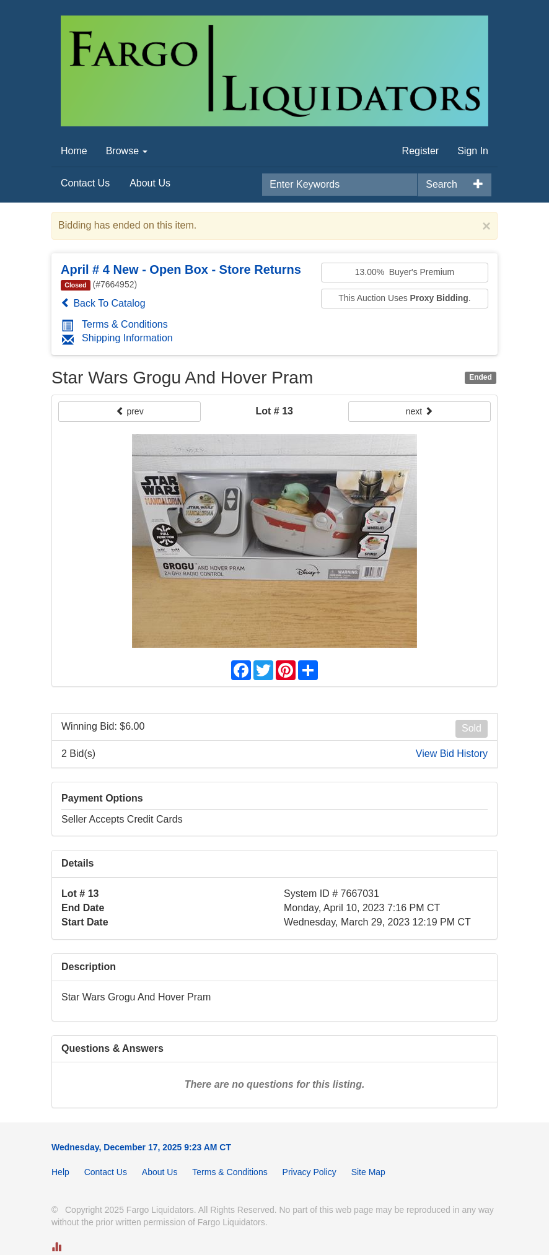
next (419, 411)
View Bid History (452, 753)
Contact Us (85, 183)
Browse (127, 151)
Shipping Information (117, 338)
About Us (150, 183)
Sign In (472, 151)
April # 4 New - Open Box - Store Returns (181, 269)
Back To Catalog (103, 303)
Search (441, 184)
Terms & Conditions (114, 324)
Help (60, 1172)
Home (74, 151)
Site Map (368, 1172)
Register (420, 151)
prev (130, 411)
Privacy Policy (309, 1172)
